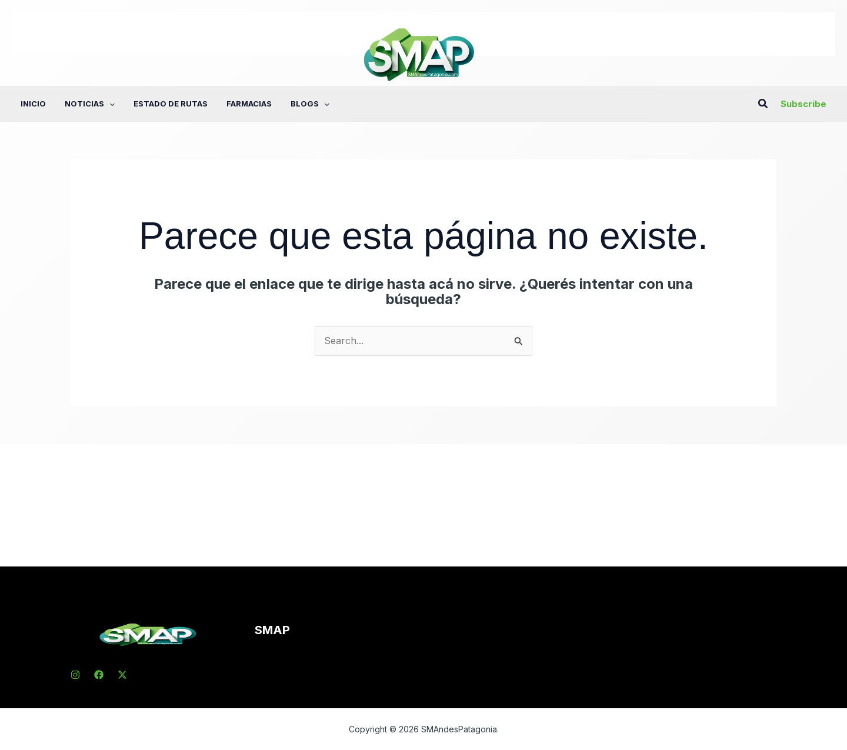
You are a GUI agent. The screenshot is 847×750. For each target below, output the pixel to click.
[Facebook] (99, 674)
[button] (763, 103)
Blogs (310, 103)
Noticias (90, 103)
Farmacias (249, 103)
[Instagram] (75, 674)
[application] (109, 103)
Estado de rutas (171, 103)
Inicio (33, 103)
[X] (122, 674)
